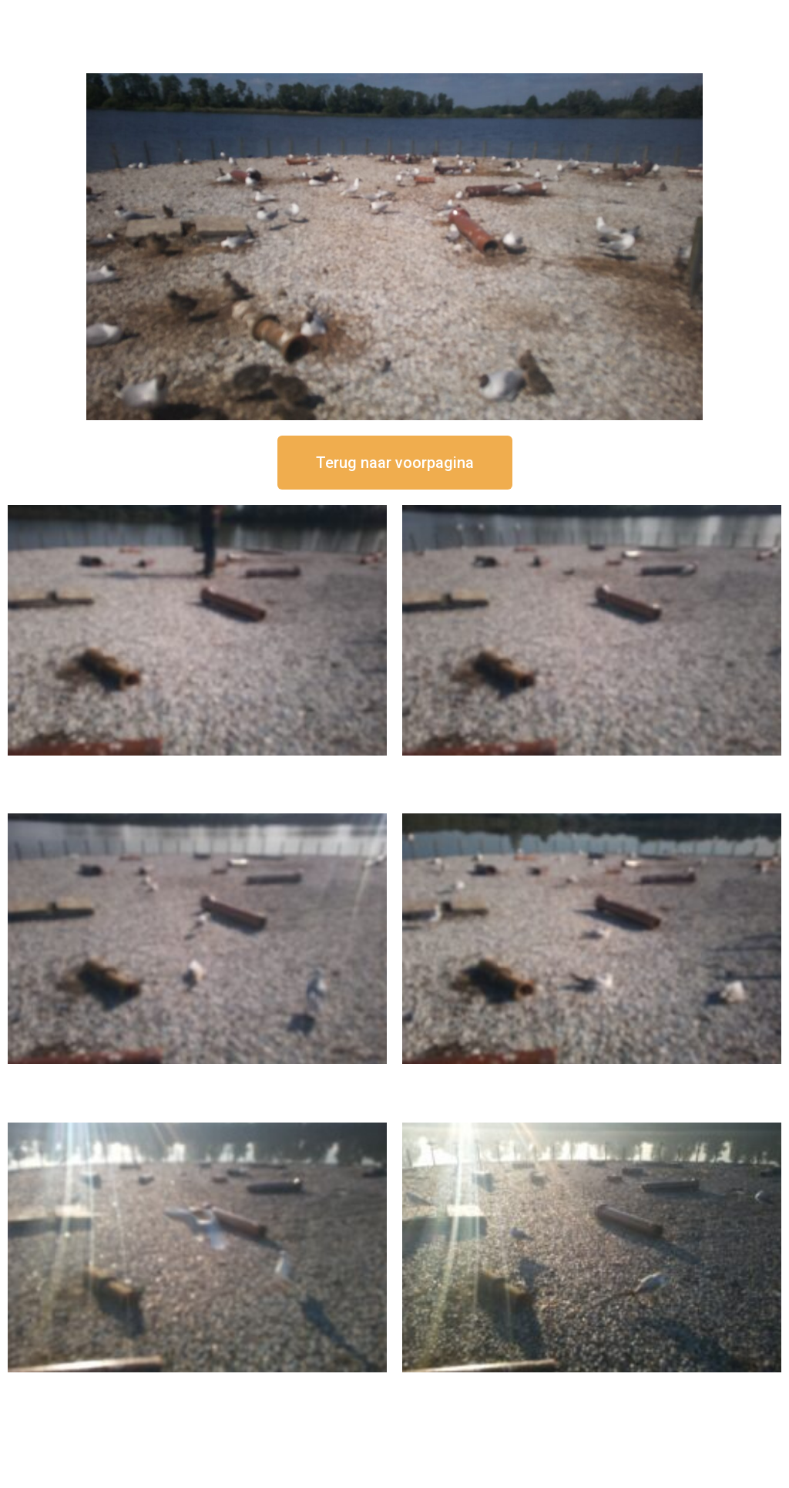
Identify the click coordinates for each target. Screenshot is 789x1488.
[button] (394, 463)
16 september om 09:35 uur (197, 1385)
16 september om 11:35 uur (197, 1077)
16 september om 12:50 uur (197, 768)
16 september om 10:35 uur (591, 1077)
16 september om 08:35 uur (591, 1385)
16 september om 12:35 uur (591, 768)
